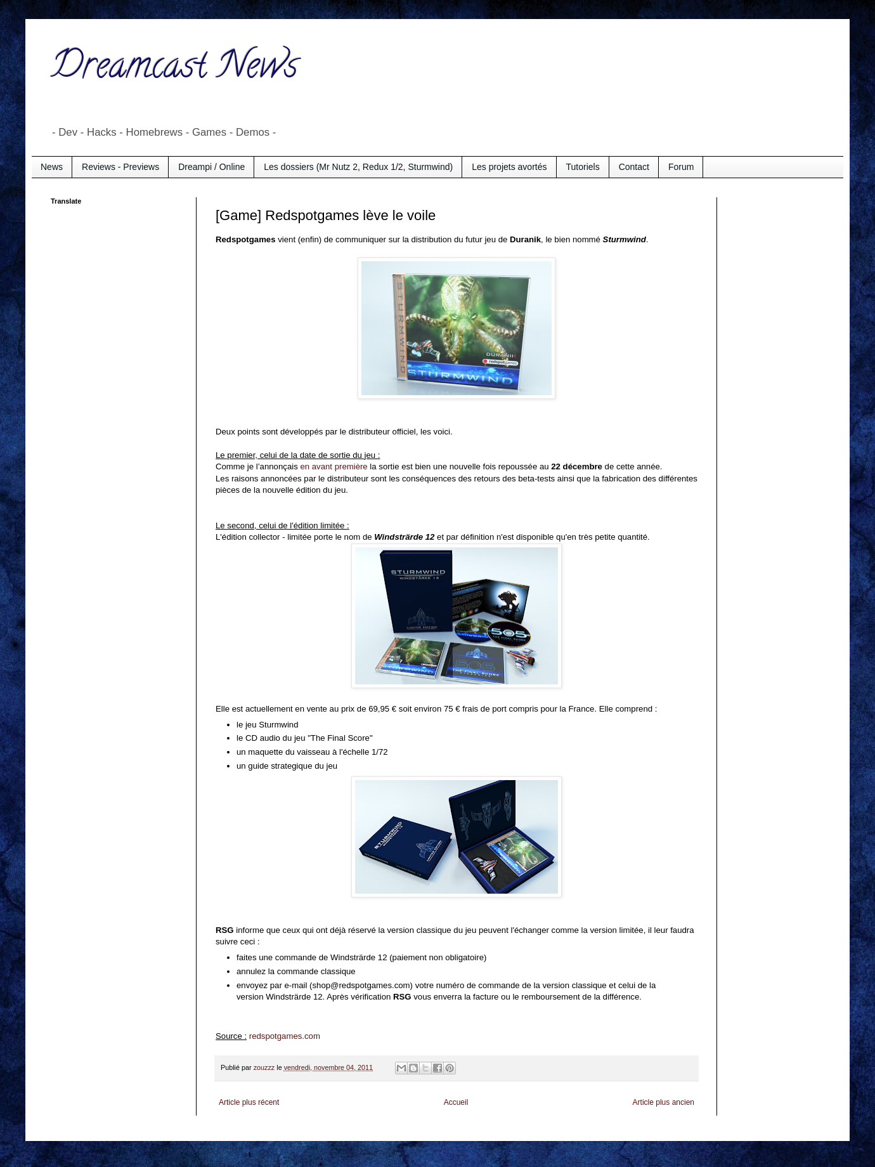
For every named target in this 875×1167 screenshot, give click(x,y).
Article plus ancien (663, 1102)
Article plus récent (249, 1102)
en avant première (333, 466)
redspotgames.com (284, 1036)
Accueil (456, 1102)
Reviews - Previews (120, 167)
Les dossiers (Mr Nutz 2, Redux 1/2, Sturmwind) (358, 167)
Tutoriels (583, 167)
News (52, 167)
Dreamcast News (174, 69)
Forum (681, 167)
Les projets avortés (509, 167)
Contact (634, 167)
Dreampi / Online (211, 167)
